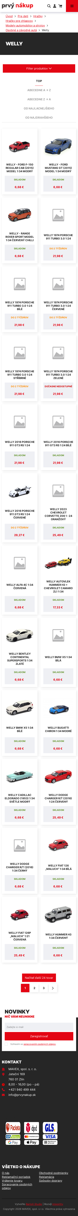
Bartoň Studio (34, 1204)
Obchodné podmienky (53, 1173)
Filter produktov (39, 68)
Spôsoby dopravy (50, 1180)
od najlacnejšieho (39, 108)
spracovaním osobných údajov (40, 1044)
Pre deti (23, 16)
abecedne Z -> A (39, 99)
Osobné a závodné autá (21, 30)
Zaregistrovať (39, 1036)
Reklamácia (46, 1177)
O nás (5, 1173)
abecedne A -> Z (39, 90)
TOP (39, 81)
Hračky (38, 16)
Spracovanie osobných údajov (17, 1186)
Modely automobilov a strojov (25, 25)
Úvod (9, 16)
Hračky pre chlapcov (19, 21)
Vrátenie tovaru (12, 1180)
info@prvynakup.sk (22, 1095)
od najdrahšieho (39, 117)
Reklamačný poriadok (16, 1177)
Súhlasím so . (33, 1044)
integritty (57, 1204)
